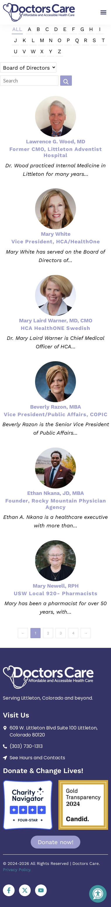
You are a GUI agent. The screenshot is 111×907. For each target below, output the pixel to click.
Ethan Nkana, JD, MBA (55, 493)
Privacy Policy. (17, 869)
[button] (103, 12)
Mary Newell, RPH (56, 586)
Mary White (55, 234)
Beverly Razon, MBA (55, 407)
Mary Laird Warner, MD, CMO (55, 320)
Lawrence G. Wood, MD (55, 141)
